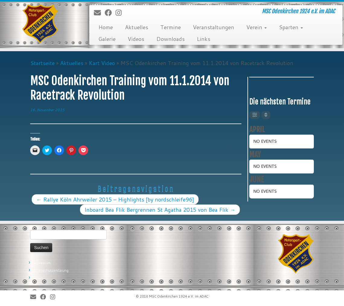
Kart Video (102, 63)
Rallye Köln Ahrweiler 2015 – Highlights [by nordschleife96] (115, 199)
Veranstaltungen (213, 27)
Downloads (170, 39)
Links (203, 39)
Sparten (291, 27)
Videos (136, 39)
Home (105, 27)
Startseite (42, 63)
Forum (38, 278)
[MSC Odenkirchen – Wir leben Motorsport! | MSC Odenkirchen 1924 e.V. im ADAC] (40, 24)
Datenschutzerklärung (50, 270)
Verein (256, 27)
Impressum (42, 263)
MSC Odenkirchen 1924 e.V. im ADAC (178, 296)
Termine (170, 27)
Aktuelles (136, 27)
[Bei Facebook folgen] (110, 13)
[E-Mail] (99, 13)
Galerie (107, 39)
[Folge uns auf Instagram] (121, 13)
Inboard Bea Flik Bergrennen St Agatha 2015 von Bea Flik (159, 210)
